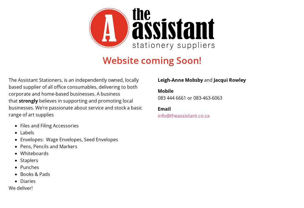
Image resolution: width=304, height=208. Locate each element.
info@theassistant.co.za (184, 116)
